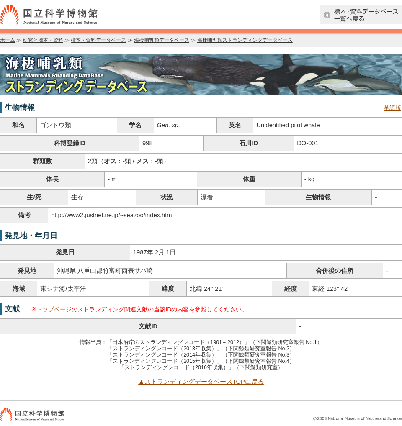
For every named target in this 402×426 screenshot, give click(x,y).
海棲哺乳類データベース (161, 40)
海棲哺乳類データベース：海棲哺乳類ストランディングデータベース (201, 74)
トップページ (54, 309)
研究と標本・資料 (43, 40)
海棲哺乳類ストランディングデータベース (245, 40)
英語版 (392, 108)
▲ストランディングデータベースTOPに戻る (201, 381)
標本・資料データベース (98, 40)
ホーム (7, 40)
